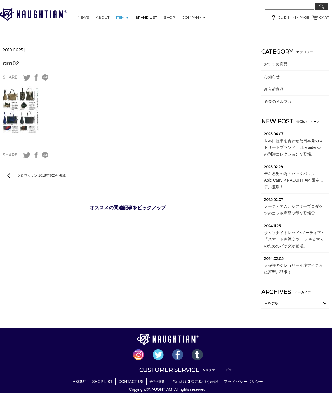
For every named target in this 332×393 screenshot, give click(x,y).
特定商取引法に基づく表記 (194, 381)
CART (324, 17)
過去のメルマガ (277, 101)
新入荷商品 (274, 89)
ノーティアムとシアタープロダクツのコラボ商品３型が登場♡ (293, 209)
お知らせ (272, 76)
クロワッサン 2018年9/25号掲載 (41, 175)
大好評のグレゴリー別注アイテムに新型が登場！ (293, 268)
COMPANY (194, 17)
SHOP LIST (102, 381)
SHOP (169, 17)
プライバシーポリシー (243, 381)
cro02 (11, 63)
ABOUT (102, 17)
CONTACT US (130, 381)
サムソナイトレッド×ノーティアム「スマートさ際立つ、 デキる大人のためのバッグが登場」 (294, 239)
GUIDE (283, 17)
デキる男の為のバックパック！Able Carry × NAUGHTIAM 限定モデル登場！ (293, 180)
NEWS (83, 17)
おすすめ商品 (276, 64)
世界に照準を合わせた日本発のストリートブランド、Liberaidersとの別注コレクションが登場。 (293, 147)
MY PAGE (300, 17)
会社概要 (157, 381)
